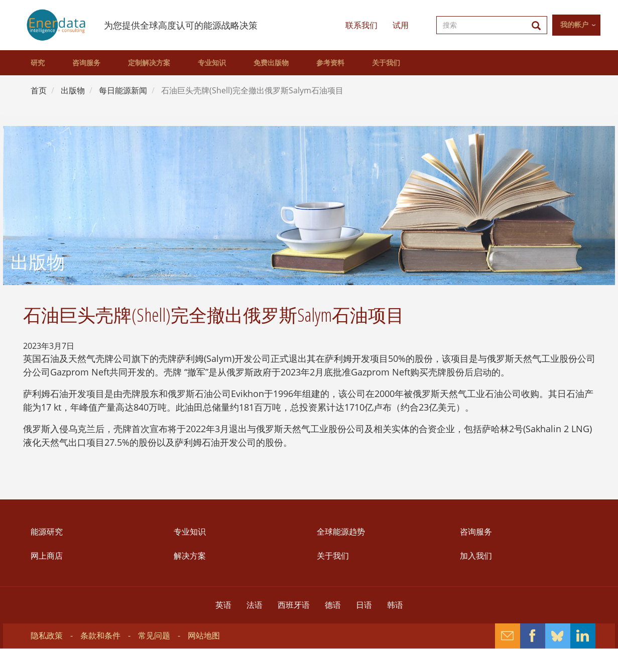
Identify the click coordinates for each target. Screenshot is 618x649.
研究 (38, 62)
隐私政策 (47, 635)
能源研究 (47, 531)
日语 (364, 604)
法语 (254, 604)
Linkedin (582, 635)
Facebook (532, 635)
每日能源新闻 (123, 90)
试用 (401, 25)
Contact (507, 635)
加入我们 (476, 555)
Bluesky (557, 635)
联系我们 (361, 25)
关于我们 (386, 62)
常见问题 (154, 635)
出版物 (73, 90)
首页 (39, 90)
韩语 (395, 604)
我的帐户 (574, 24)
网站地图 (204, 635)
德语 (333, 604)
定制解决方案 (149, 62)
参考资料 (330, 62)
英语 (223, 604)
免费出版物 (271, 62)
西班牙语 (294, 604)
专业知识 (212, 62)
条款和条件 (100, 635)
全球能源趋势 (341, 531)
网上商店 (47, 555)
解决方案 (190, 555)
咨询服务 (86, 62)
